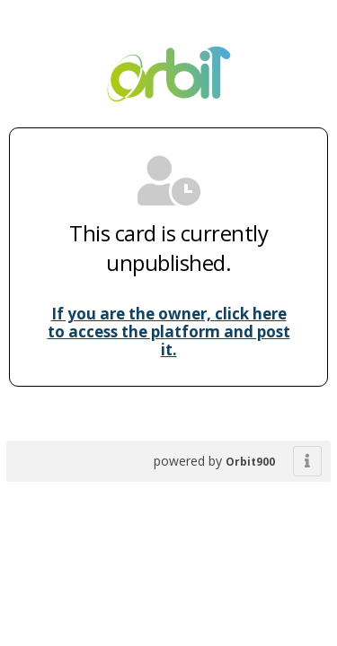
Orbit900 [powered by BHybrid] (250, 461)
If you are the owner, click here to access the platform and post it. (169, 331)
